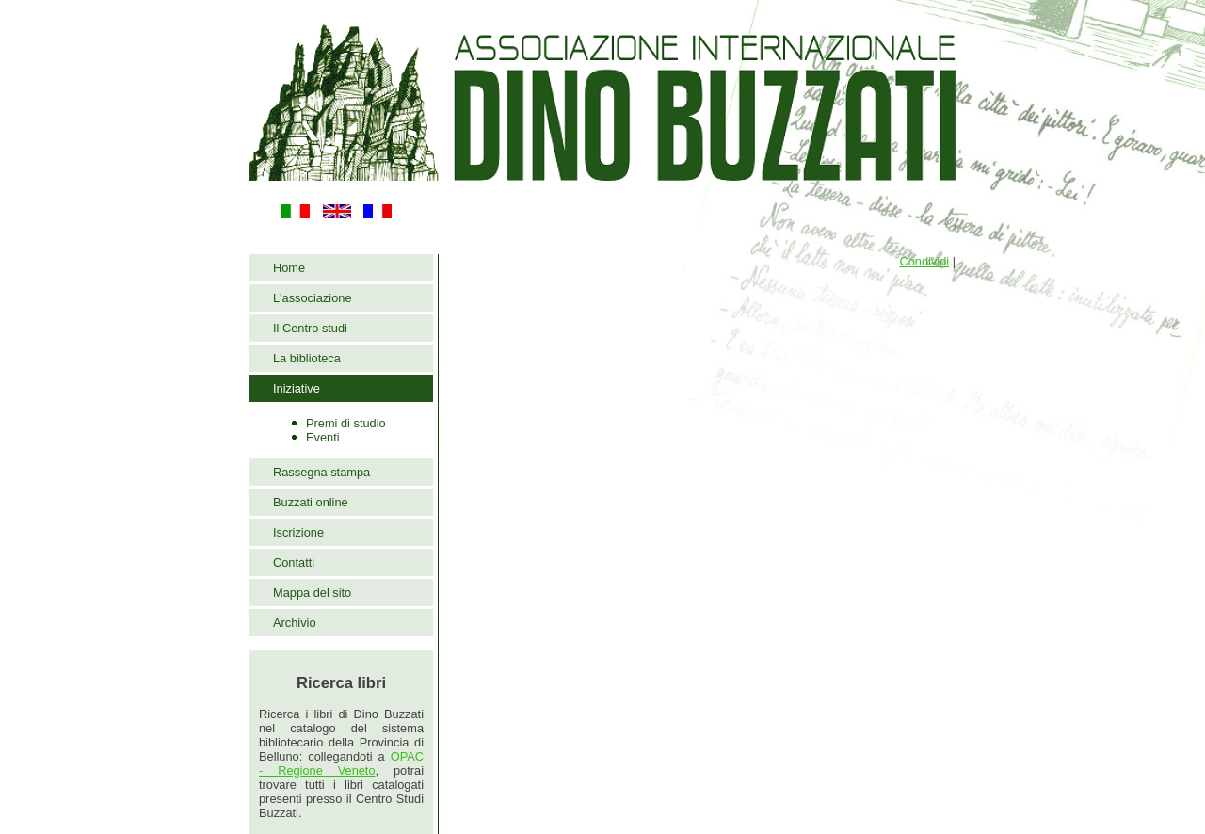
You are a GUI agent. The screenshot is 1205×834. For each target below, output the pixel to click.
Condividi (924, 261)
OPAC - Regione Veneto (341, 763)
